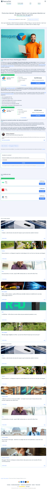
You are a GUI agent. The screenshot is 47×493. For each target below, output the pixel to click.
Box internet (8, 3)
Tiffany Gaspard (12, 19)
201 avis (27, 486)
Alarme (39, 3)
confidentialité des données (40, 165)
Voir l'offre (42, 183)
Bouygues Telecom (13, 145)
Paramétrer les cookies (32, 488)
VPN (30, 3)
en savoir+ (43, 149)
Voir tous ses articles (6, 140)
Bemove (26, 488)
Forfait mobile (20, 3)
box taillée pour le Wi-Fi (10, 88)
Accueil (2, 478)
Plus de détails (23, 85)
